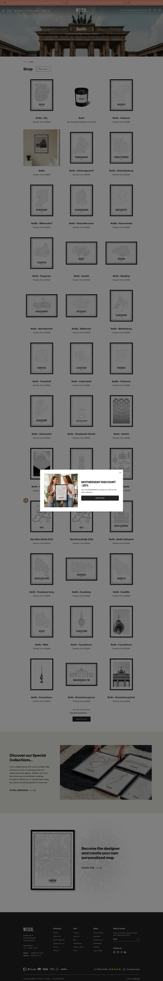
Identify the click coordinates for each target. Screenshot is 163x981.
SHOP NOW (100, 498)
